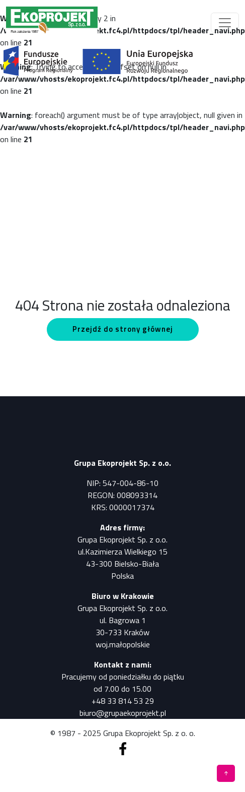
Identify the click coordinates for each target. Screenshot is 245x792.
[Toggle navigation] (225, 23)
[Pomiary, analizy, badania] (52, 22)
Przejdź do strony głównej (122, 329)
